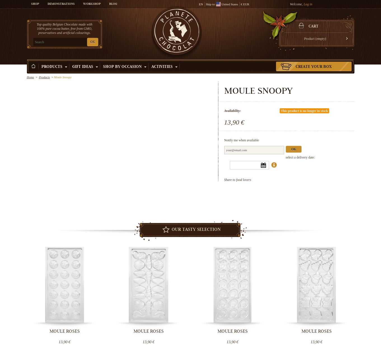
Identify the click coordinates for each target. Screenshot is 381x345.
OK (92, 42)
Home (30, 77)
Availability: (232, 111)
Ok (293, 150)
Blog (113, 4)
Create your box (314, 67)
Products (54, 67)
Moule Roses (65, 331)
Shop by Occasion (124, 67)
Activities (164, 67)
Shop (35, 4)
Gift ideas (85, 67)
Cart (313, 26)
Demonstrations (61, 4)
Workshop (92, 4)
